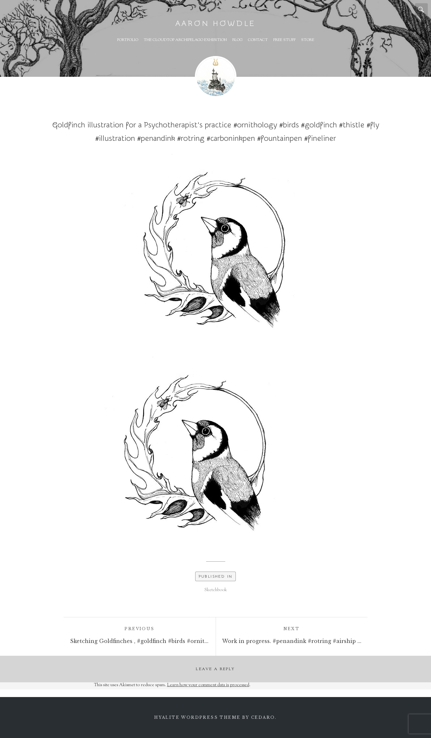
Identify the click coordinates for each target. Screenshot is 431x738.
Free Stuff (284, 40)
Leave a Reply (215, 669)
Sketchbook (215, 590)
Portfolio (127, 40)
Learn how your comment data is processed (208, 685)
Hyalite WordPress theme (197, 717)
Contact (258, 40)
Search (421, 9)
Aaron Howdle (215, 23)
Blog (237, 40)
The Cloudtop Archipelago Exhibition (185, 40)
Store (307, 40)
